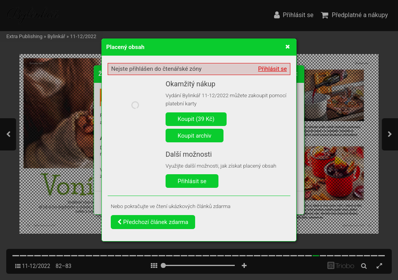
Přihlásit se (272, 68)
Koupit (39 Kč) (196, 119)
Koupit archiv (194, 135)
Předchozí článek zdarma (153, 222)
